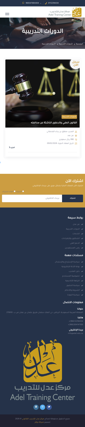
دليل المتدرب (74, 271)
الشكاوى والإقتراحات (71, 239)
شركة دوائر (39, 422)
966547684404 (32, 3)
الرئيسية (79, 44)
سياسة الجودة (73, 295)
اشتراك (72, 198)
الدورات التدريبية (66, 44)
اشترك (20, 191)
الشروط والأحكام (72, 290)
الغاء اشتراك (8, 191)
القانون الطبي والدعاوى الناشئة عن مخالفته (54, 123)
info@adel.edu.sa (75, 334)
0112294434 (53, 3)
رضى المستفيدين (72, 248)
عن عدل (76, 224)
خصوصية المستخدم (71, 276)
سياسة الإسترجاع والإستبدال (67, 262)
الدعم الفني (75, 243)
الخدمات (76, 234)
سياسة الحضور (73, 286)
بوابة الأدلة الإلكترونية (71, 267)
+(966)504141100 (75, 325)
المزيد (12, 148)
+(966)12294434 (76, 321)
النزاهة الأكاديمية (72, 281)
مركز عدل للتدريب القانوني (33, 419)
